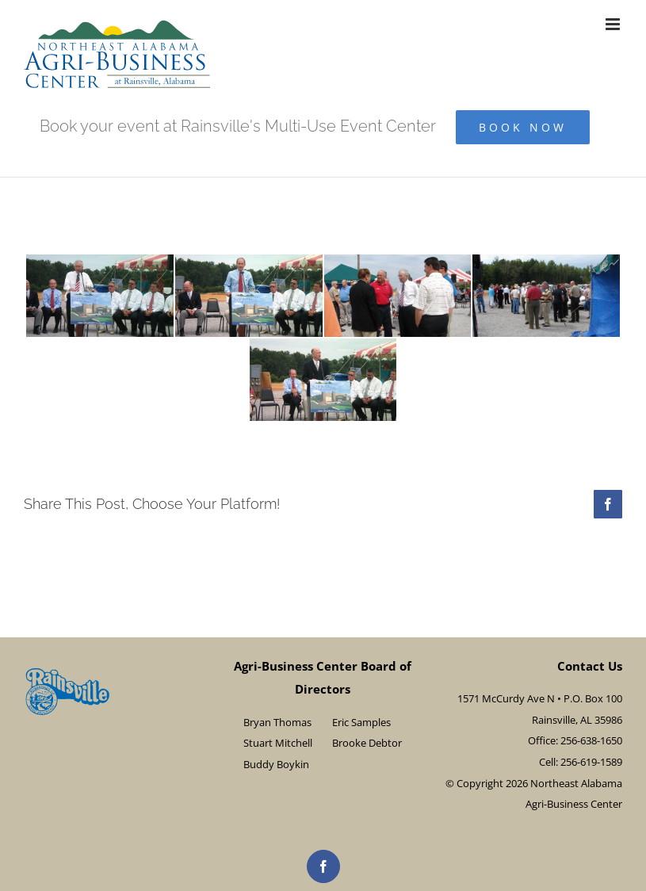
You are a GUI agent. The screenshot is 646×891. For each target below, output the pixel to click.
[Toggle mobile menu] (614, 24)
